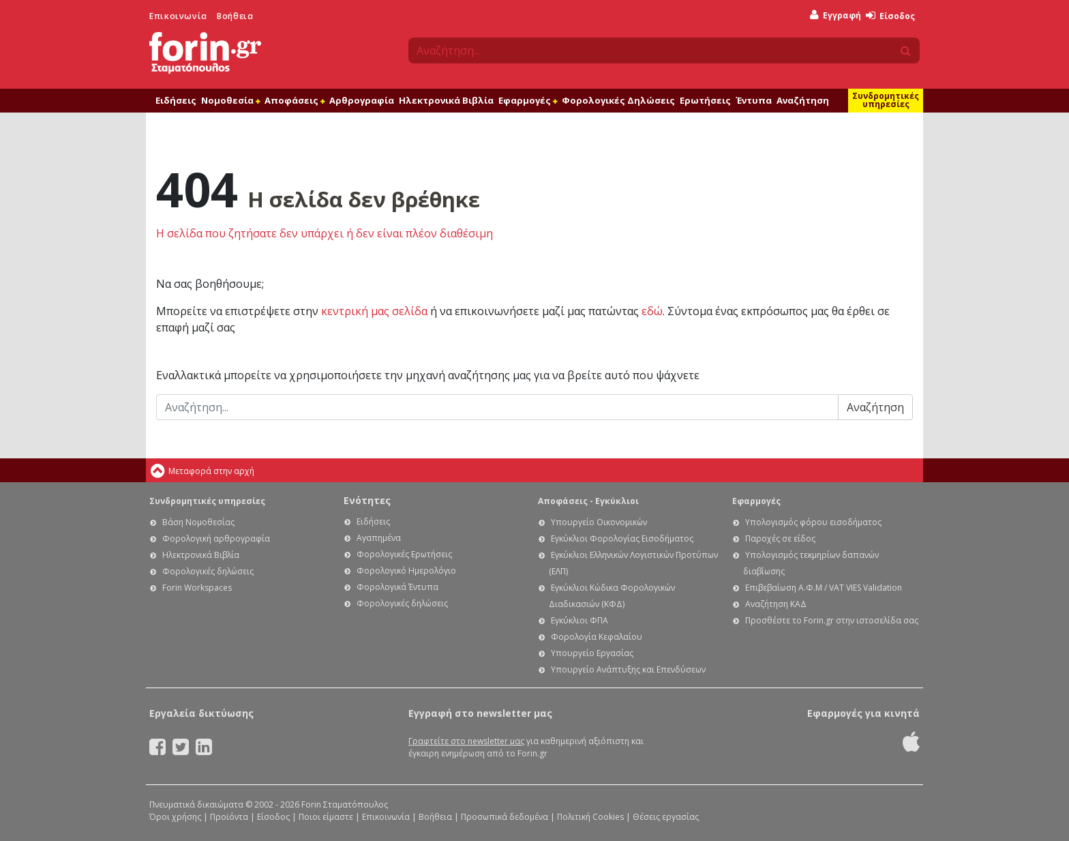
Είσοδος (890, 16)
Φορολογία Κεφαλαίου (596, 637)
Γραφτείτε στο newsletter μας (466, 741)
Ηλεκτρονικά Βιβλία (446, 100)
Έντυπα (754, 100)
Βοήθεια (235, 16)
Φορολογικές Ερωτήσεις (404, 554)
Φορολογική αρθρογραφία (216, 538)
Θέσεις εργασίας (666, 817)
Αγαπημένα (379, 538)
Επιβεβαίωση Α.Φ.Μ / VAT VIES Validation (823, 587)
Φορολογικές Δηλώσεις (618, 100)
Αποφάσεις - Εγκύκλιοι (588, 501)
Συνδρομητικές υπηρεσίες (885, 100)
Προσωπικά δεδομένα (504, 817)
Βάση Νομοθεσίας (198, 522)
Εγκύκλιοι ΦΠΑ (579, 620)
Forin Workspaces (197, 587)
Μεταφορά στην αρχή (211, 471)
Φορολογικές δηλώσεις (208, 571)
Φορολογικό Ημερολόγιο (406, 570)
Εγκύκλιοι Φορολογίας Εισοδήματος (622, 538)
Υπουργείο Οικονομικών (599, 522)
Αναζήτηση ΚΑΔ (776, 604)
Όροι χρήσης (175, 817)
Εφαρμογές (527, 100)
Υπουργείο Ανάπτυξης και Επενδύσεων (628, 669)
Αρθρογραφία (361, 100)
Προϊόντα (229, 817)
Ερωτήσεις (705, 100)
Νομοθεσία (230, 100)
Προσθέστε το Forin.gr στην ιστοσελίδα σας (831, 620)
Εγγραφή (835, 15)
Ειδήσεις (175, 100)
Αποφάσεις (295, 100)
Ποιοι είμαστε (326, 817)
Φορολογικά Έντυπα (397, 587)
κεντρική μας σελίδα (374, 311)
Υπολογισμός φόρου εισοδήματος (813, 522)
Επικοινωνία (178, 16)
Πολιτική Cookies (590, 817)
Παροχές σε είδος (780, 538)
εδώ (652, 311)
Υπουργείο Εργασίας (592, 653)
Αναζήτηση (803, 100)
